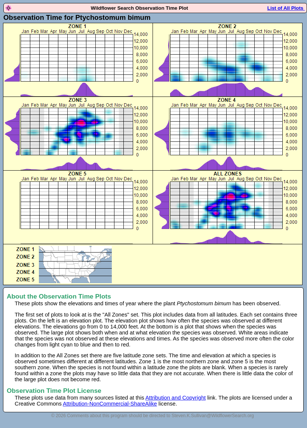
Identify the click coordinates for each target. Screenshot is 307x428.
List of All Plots (286, 8)
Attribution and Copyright (175, 398)
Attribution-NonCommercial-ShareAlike (110, 404)
